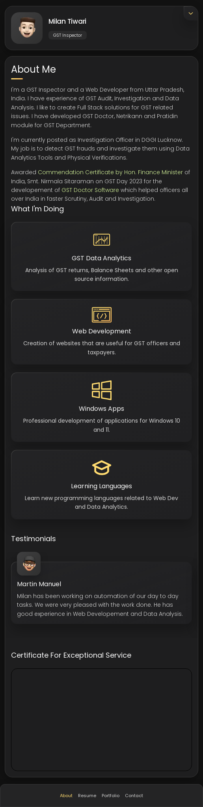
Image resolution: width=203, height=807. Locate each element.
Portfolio (110, 795)
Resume (87, 795)
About (66, 795)
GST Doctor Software (90, 190)
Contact (134, 795)
